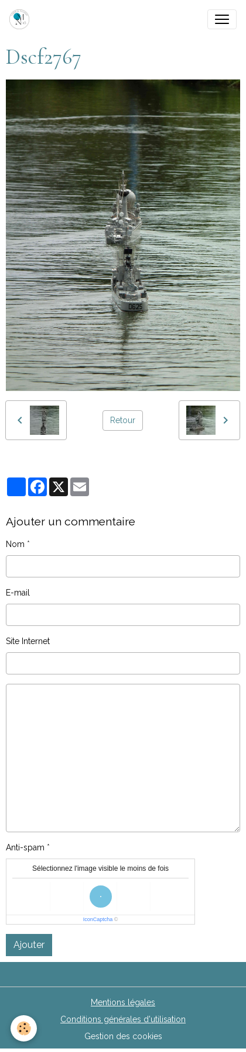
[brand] (21, 19)
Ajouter (29, 944)
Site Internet (28, 641)
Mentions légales (123, 1002)
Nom (15, 544)
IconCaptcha (98, 919)
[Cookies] (24, 1028)
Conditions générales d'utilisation (123, 1019)
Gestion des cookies (123, 1036)
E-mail (18, 592)
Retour (122, 420)
